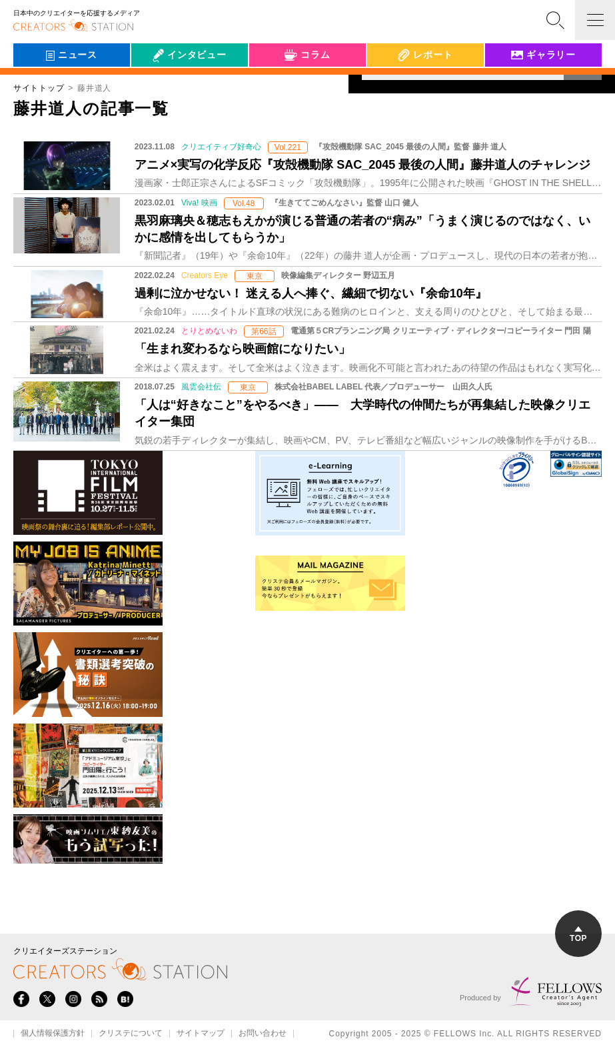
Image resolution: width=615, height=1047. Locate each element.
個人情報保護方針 (53, 1034)
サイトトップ (38, 88)
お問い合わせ (263, 1034)
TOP (578, 934)
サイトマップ (201, 1034)
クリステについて (131, 1034)
